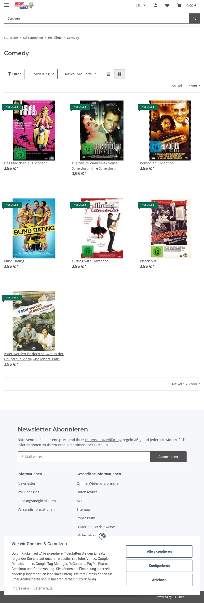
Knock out (148, 261)
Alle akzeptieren (158, 551)
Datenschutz (43, 588)
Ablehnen (158, 580)
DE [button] (138, 5)
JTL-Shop (178, 597)
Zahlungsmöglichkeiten (37, 500)
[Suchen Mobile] (96, 18)
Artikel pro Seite (78, 74)
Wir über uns (28, 492)
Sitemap (83, 509)
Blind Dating (14, 261)
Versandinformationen (36, 509)
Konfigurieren (158, 566)
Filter (14, 74)
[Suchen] (194, 18)
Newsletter (27, 483)
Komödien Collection (157, 163)
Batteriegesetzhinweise (96, 526)
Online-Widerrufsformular (98, 483)
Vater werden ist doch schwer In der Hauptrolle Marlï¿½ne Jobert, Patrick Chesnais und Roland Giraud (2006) (34, 356)
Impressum (20, 588)
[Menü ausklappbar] (6, 3)
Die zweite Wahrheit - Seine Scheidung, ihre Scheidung (94, 166)
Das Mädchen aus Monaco (25, 163)
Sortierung (41, 74)
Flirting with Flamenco (90, 261)
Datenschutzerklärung (103, 439)
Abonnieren (168, 456)
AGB (80, 500)
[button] (155, 5)
